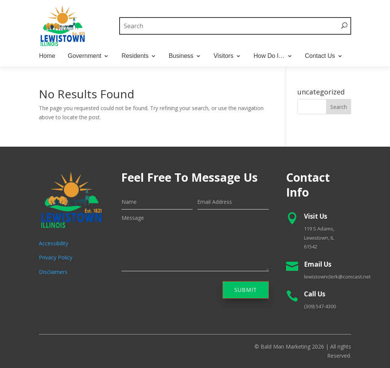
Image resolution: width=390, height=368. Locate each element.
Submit (245, 289)
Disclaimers (53, 271)
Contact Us (320, 56)
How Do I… (269, 56)
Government (84, 56)
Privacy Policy (55, 257)
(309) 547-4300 (320, 306)
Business (181, 56)
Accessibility (53, 243)
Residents (135, 56)
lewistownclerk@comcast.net (337, 276)
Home (47, 56)
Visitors (223, 56)
